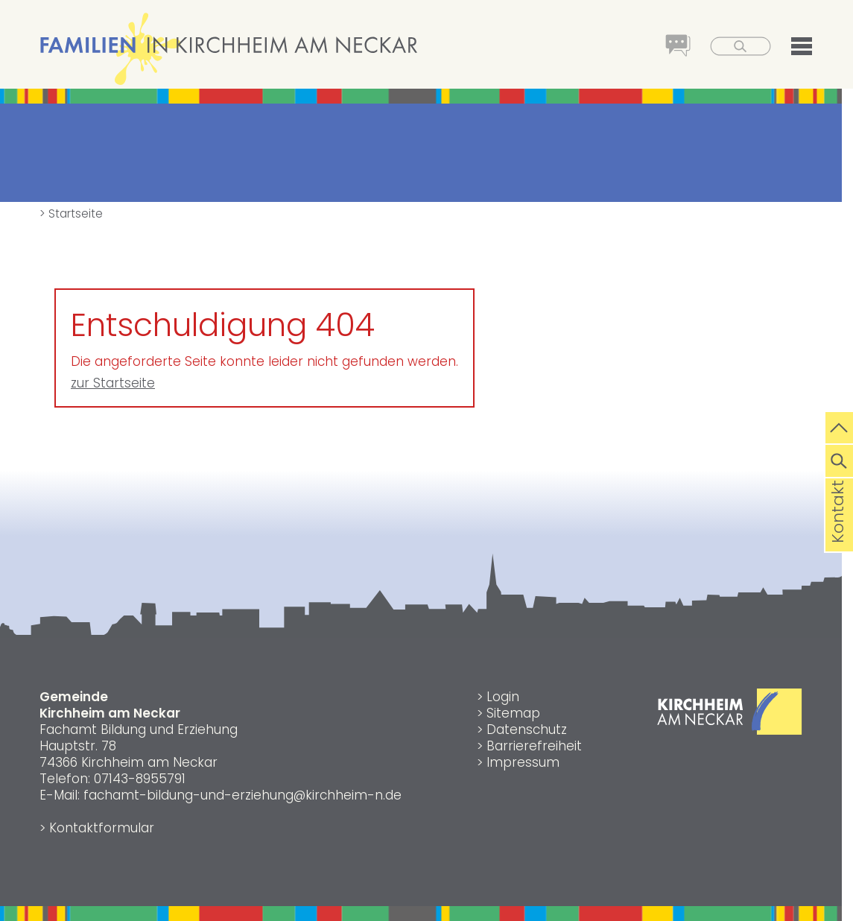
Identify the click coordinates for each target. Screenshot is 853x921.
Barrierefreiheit (534, 746)
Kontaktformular (101, 828)
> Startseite (71, 213)
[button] (792, 48)
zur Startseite (113, 383)
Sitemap (513, 713)
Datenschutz (526, 729)
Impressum (522, 762)
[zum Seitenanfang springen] (839, 426)
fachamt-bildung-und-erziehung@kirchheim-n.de (242, 795)
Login (502, 697)
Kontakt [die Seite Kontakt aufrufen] (838, 535)
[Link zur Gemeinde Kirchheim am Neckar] (729, 730)
